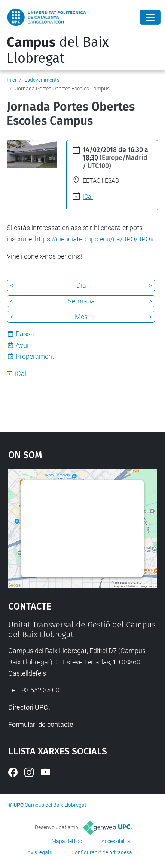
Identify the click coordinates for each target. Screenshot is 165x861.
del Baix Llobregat (58, 50)
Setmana (81, 301)
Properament (35, 356)
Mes (81, 317)
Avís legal (38, 852)
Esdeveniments (41, 80)
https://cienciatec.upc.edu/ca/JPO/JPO (91, 239)
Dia (81, 285)
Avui (22, 345)
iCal (88, 196)
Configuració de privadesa (101, 852)
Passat (26, 334)
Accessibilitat (116, 841)
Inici (11, 80)
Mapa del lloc (67, 841)
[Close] (150, 17)
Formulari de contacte (40, 724)
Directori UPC (28, 707)
